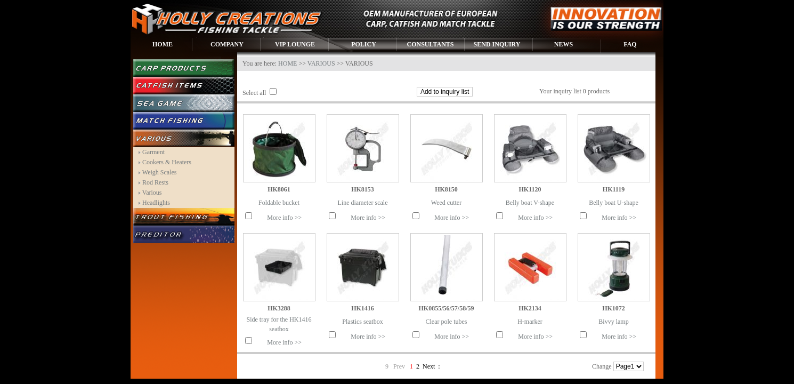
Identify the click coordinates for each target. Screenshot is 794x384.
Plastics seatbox (362, 321)
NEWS (563, 44)
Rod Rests (155, 182)
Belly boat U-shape (613, 202)
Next (429, 366)
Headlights (156, 202)
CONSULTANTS (430, 44)
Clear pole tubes (446, 321)
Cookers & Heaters (166, 162)
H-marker (529, 321)
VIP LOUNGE (295, 44)
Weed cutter (446, 202)
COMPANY (227, 44)
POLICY (363, 44)
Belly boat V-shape (530, 202)
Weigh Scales (159, 172)
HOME (162, 44)
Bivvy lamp (613, 321)
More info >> (284, 217)
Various (152, 192)
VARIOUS (321, 63)
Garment (153, 152)
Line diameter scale (363, 202)
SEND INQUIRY (497, 44)
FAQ (629, 44)
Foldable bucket (278, 202)
